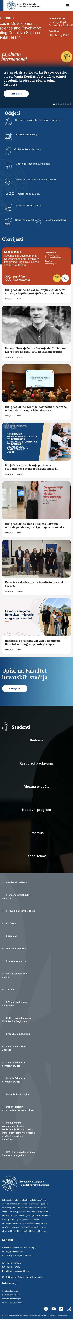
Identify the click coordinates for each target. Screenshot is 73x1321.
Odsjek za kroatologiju (26, 134)
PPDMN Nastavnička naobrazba (15, 1004)
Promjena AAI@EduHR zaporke (16, 897)
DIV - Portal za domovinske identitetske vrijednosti (18, 1154)
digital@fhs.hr (38, 1277)
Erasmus (36, 833)
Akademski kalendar (15, 882)
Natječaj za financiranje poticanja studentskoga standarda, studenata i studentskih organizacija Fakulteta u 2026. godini (34, 470)
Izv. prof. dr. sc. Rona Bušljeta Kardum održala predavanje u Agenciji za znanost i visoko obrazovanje (34, 527)
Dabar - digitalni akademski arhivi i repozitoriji (18, 1108)
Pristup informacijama (12, 1298)
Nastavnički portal (14, 948)
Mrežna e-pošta (36, 787)
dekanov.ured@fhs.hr (20, 1271)
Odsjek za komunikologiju (27, 149)
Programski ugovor (14, 961)
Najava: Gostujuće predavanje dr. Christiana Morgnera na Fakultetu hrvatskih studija (35, 350)
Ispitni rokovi (37, 856)
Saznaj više (9, 299)
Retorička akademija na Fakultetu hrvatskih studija (35, 583)
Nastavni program (36, 810)
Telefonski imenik (10, 1291)
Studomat (36, 740)
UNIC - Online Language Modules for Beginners (17, 1020)
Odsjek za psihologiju (55, 220)
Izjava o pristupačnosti (12, 1302)
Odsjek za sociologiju (29, 193)
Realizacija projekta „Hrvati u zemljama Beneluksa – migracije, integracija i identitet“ (33, 644)
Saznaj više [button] (16, 94)
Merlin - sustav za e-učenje (15, 975)
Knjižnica (9, 923)
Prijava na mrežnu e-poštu (18, 910)
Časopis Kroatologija (15, 1094)
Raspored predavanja (37, 763)
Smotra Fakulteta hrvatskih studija (13, 1064)
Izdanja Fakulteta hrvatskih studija (13, 1080)
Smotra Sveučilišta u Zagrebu (15, 1048)
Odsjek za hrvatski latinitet (28, 205)
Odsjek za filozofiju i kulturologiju (33, 163)
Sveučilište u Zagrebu (16, 1034)
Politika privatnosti (11, 1295)
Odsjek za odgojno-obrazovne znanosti (35, 179)
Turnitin (8, 989)
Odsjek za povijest (24, 220)
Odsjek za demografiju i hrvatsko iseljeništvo (38, 120)
